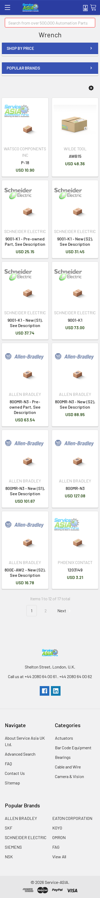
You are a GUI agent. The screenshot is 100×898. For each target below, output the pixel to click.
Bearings (63, 757)
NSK (9, 856)
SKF (8, 827)
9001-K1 (75, 320)
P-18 (25, 162)
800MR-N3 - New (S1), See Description (25, 491)
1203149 (74, 569)
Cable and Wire (68, 766)
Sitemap (12, 782)
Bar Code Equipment (73, 747)
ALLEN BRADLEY (21, 818)
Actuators (64, 737)
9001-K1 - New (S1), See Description (25, 322)
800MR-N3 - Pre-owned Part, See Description (25, 407)
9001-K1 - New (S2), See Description (75, 241)
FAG (55, 846)
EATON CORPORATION (72, 818)
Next (64, 611)
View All (59, 856)
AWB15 (75, 156)
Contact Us (15, 773)
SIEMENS (13, 846)
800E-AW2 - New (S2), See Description (25, 572)
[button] (91, 88)
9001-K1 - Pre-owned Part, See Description (25, 241)
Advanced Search (20, 753)
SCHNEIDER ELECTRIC (25, 837)
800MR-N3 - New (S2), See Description (75, 404)
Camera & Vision (69, 776)
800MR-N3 (75, 488)
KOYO (57, 827)
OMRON (59, 837)
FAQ (8, 763)
